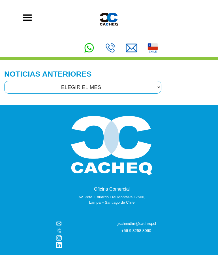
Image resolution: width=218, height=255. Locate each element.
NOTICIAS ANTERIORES (48, 74)
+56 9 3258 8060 (136, 230)
